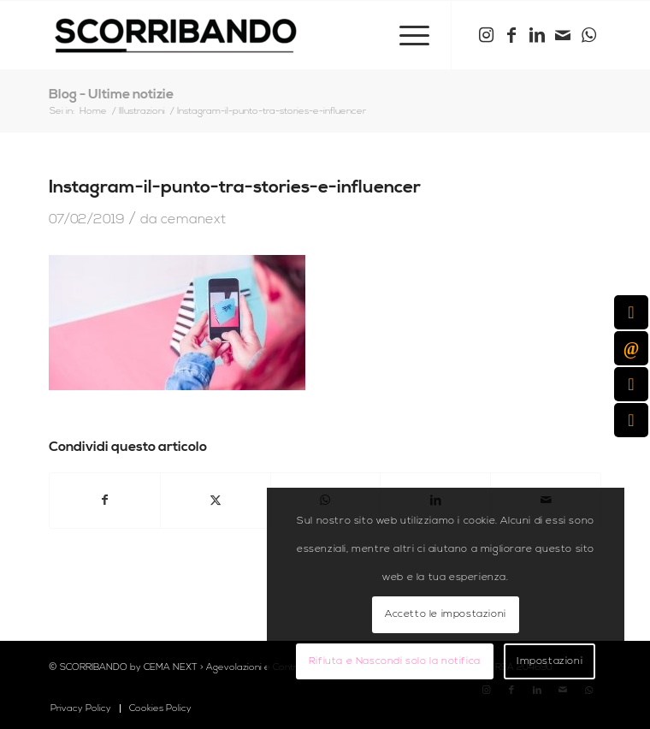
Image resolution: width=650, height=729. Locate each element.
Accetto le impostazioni (445, 614)
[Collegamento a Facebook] (511, 35)
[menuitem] (405, 35)
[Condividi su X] (215, 500)
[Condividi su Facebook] (105, 500)
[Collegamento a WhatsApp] (588, 35)
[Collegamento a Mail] (563, 35)
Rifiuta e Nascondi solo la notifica (395, 661)
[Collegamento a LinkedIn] (537, 35)
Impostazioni (549, 661)
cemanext (193, 219)
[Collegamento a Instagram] (486, 35)
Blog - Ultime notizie (111, 94)
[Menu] (405, 35)
